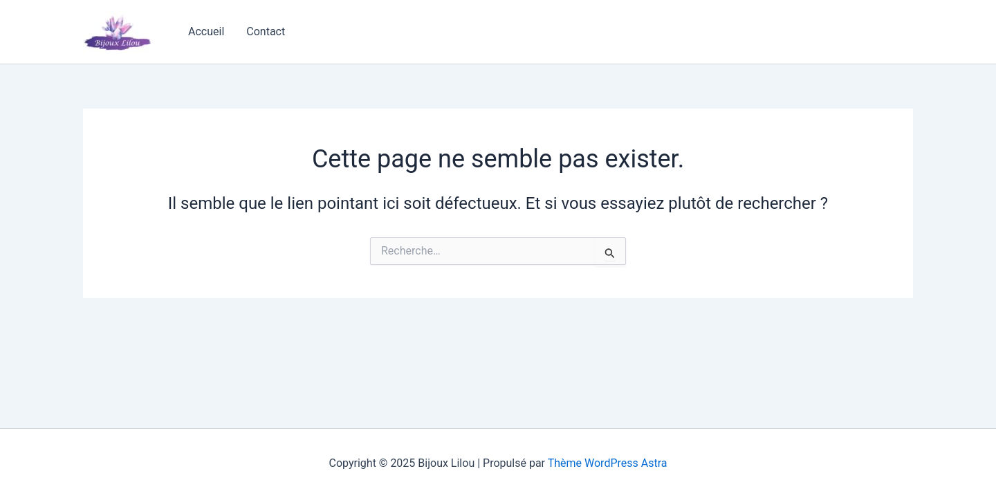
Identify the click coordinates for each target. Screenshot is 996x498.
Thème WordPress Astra (607, 463)
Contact (265, 31)
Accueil (206, 31)
